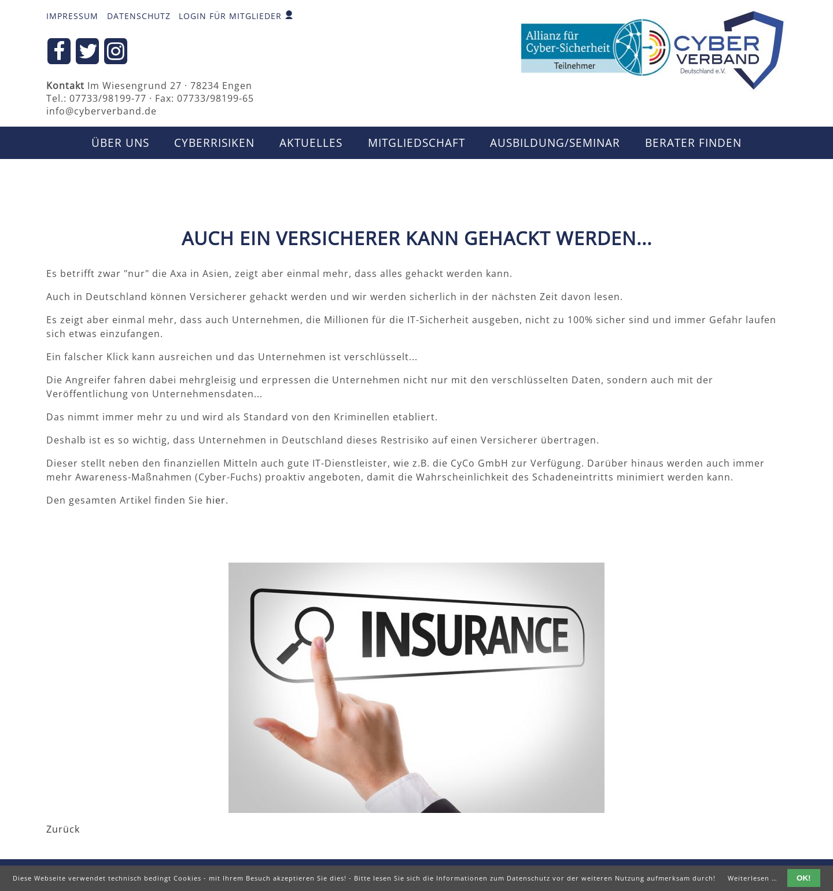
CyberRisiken (214, 143)
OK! (803, 878)
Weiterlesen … (752, 878)
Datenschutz (139, 15)
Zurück (63, 829)
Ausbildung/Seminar (555, 143)
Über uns (120, 143)
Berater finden (693, 143)
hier (216, 500)
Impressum (72, 15)
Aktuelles (310, 143)
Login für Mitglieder (230, 15)
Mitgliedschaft (416, 143)
